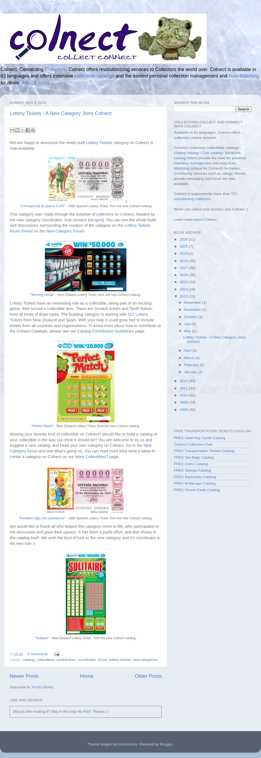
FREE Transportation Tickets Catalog (204, 451)
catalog (29, 660)
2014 (184, 289)
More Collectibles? (91, 457)
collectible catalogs (94, 76)
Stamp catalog (187, 153)
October (191, 317)
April (188, 350)
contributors (66, 660)
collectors (181, 138)
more (192, 158)
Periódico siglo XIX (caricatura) (42, 518)
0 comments (38, 654)
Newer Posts (24, 676)
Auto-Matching (243, 76)
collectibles (45, 660)
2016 (184, 275)
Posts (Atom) (42, 687)
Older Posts (148, 676)
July (188, 324)
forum (102, 660)
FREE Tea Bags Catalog (194, 457)
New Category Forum (65, 231)
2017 (184, 268)
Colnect (224, 132)
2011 (184, 388)
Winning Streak (43, 295)
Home (87, 676)
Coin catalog (212, 153)
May (188, 331)
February (192, 365)
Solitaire (42, 638)
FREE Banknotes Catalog (195, 477)
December (193, 302)
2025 (184, 246)
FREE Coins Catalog (191, 464)
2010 (184, 395)
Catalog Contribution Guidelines (105, 331)
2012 (184, 381)
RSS (87, 711)
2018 (184, 261)
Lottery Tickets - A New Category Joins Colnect (60, 113)
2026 (184, 239)
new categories (145, 660)
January (191, 372)
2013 (184, 296)
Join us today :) (37, 82)
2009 (184, 402)
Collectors (55, 69)
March (189, 358)
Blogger (166, 744)
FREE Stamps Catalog (192, 470)
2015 (184, 282)
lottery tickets (120, 660)
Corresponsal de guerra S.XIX (42, 206)
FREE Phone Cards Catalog (197, 490)
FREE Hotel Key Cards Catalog (199, 438)
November (193, 310)
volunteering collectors (192, 199)
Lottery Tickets (99, 142)
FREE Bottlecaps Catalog (195, 483)
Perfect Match (42, 426)
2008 (184, 410)
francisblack (127, 744)
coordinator (87, 660)
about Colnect (205, 220)
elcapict (95, 220)
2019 (184, 253)
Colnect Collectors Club (193, 444)
